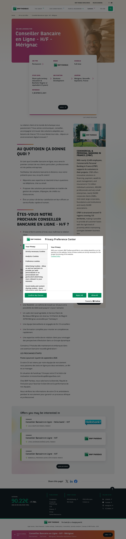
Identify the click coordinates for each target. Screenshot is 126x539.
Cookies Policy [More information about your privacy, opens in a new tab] (55, 256)
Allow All (94, 295)
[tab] (35, 246)
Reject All (79, 295)
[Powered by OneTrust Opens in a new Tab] (93, 301)
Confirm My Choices (35, 295)
